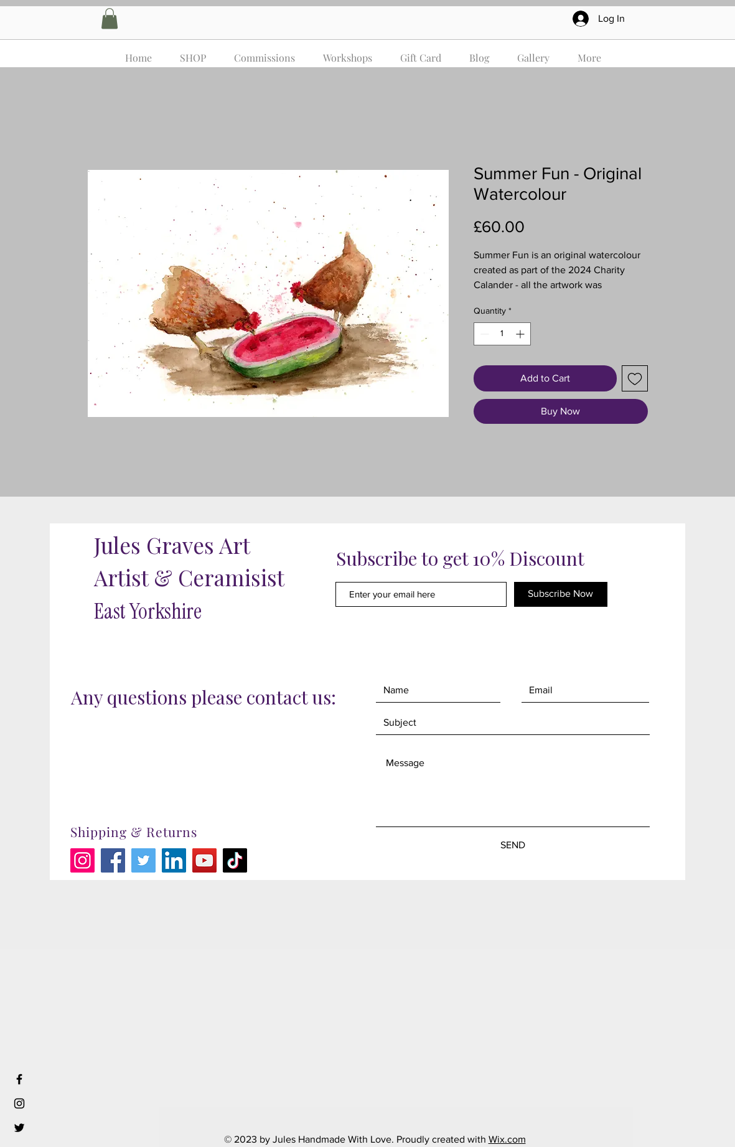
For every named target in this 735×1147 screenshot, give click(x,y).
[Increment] (521, 334)
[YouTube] (204, 860)
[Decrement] (483, 334)
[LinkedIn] (174, 860)
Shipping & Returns (134, 831)
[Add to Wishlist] (635, 378)
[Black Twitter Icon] (19, 1128)
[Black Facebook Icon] (19, 1079)
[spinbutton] (502, 334)
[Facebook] (113, 860)
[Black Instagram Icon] (19, 1103)
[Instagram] (82, 860)
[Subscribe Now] (560, 594)
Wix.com (507, 1139)
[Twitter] (143, 860)
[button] (109, 18)
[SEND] (512, 845)
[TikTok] (235, 860)
